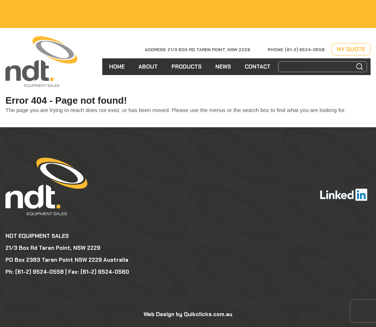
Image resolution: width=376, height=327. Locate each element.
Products (187, 66)
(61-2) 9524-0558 (305, 50)
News (223, 66)
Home (117, 66)
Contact (257, 66)
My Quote (351, 49)
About (148, 66)
